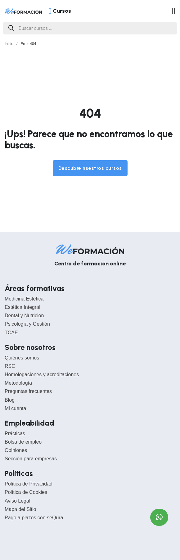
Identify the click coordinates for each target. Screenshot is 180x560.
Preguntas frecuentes (28, 391)
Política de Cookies (26, 492)
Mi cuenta (15, 408)
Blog (10, 400)
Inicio (9, 44)
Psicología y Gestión (27, 324)
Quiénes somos (22, 357)
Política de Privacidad (28, 483)
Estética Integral (22, 307)
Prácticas (15, 433)
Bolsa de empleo (23, 442)
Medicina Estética (24, 298)
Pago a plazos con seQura (34, 517)
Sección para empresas (31, 458)
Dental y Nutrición (24, 315)
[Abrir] (49, 11)
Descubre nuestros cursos (90, 168)
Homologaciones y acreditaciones (42, 374)
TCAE (11, 332)
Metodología (18, 383)
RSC (10, 366)
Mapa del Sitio (20, 509)
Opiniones (16, 450)
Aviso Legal (17, 501)
